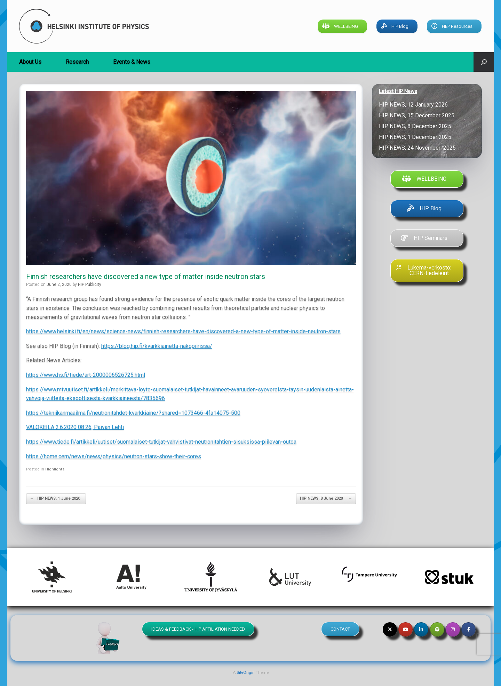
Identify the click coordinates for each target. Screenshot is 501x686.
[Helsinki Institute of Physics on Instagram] (453, 629)
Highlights (54, 469)
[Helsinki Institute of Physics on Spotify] (437, 629)
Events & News (131, 62)
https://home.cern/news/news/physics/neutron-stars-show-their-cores (113, 456)
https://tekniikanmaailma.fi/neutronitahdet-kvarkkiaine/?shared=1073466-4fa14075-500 (133, 413)
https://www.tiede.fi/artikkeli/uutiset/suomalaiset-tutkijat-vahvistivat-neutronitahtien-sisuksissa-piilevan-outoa (161, 441)
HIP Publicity (89, 284)
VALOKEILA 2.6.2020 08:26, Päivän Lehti (75, 427)
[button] (484, 62)
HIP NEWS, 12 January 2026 (414, 104)
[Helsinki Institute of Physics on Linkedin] (421, 629)
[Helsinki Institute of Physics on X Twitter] (390, 629)
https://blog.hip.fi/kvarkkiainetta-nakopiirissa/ (156, 346)
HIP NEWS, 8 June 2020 (326, 499)
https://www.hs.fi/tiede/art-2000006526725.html (85, 375)
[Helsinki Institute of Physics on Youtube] (405, 629)
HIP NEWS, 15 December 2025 (416, 115)
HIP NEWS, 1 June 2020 (56, 499)
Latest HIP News (398, 91)
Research (77, 62)
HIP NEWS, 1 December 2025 (415, 137)
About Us (30, 62)
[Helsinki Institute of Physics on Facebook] (468, 629)
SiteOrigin (246, 672)
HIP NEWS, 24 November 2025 (417, 148)
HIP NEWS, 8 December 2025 (415, 126)
